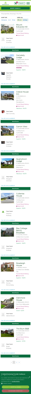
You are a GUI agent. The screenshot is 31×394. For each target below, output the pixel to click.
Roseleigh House (20, 264)
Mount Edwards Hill (21, 26)
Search (21, 3)
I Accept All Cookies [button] (15, 387)
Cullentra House (20, 195)
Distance (4, 20)
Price (13, 20)
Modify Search (15, 8)
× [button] (29, 377)
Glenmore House (20, 299)
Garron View (21, 126)
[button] (15, 383)
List (19, 20)
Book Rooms (15, 50)
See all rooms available (8, 47)
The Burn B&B (22, 329)
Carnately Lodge (20, 56)
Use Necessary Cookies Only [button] (15, 390)
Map (25, 20)
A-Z (9, 20)
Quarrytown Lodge (21, 160)
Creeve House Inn (22, 93)
